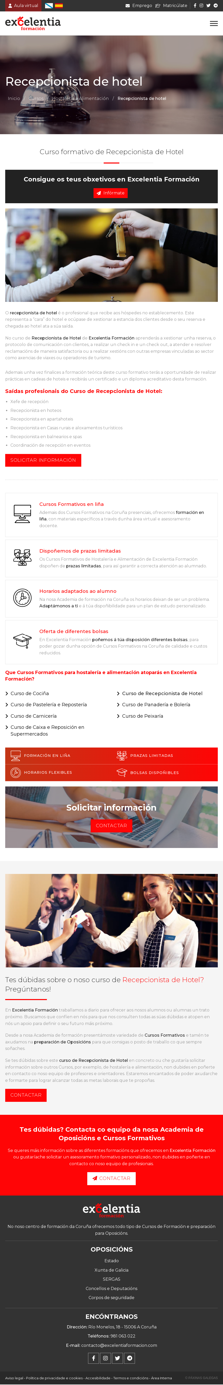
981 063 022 (122, 1336)
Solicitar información (43, 460)
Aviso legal (14, 1378)
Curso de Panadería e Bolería (156, 705)
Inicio (14, 98)
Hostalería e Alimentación (80, 98)
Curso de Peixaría (142, 716)
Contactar (111, 826)
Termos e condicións (130, 1378)
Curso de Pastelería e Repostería (49, 705)
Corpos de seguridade (111, 1298)
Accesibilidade (97, 1378)
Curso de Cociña (30, 694)
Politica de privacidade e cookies (54, 1378)
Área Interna (161, 1378)
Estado (111, 1261)
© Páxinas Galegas (201, 1378)
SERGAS (111, 1279)
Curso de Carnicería (34, 716)
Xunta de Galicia (111, 1270)
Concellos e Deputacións (111, 1288)
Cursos (36, 98)
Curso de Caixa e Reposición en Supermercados (47, 731)
